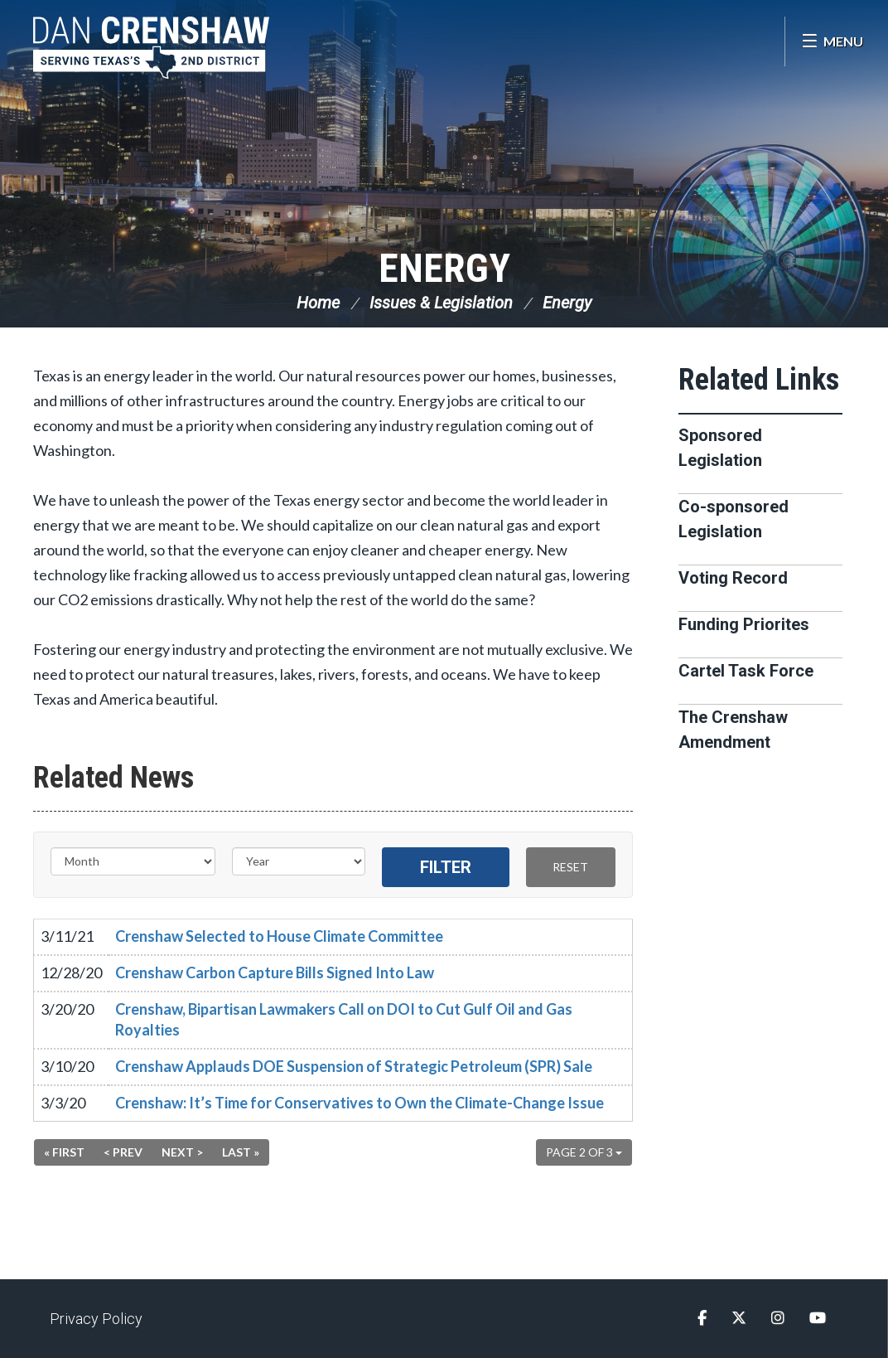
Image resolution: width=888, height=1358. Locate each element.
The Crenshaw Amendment (733, 729)
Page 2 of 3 (584, 1152)
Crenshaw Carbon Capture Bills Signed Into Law (274, 972)
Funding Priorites (743, 624)
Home (318, 303)
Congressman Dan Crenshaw (153, 48)
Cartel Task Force (745, 671)
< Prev (123, 1152)
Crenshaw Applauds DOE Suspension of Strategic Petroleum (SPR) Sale (353, 1066)
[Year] (298, 861)
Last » (240, 1152)
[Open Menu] (832, 41)
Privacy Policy (96, 1318)
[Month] (133, 861)
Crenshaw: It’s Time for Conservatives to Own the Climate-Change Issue (359, 1103)
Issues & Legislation (441, 303)
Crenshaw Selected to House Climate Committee (279, 936)
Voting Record (733, 578)
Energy (444, 268)
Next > (182, 1152)
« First (64, 1152)
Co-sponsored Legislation (733, 519)
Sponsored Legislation (720, 447)
